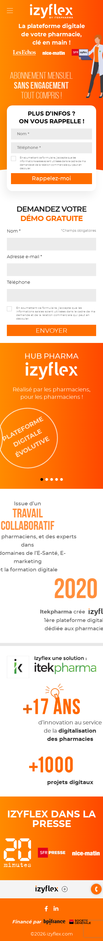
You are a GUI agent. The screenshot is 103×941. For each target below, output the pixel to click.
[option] (51, 438)
